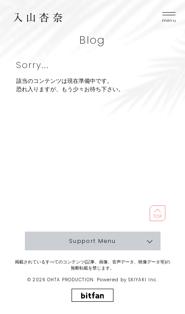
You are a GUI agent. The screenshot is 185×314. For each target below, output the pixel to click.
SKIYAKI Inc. (143, 279)
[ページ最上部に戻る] (157, 213)
